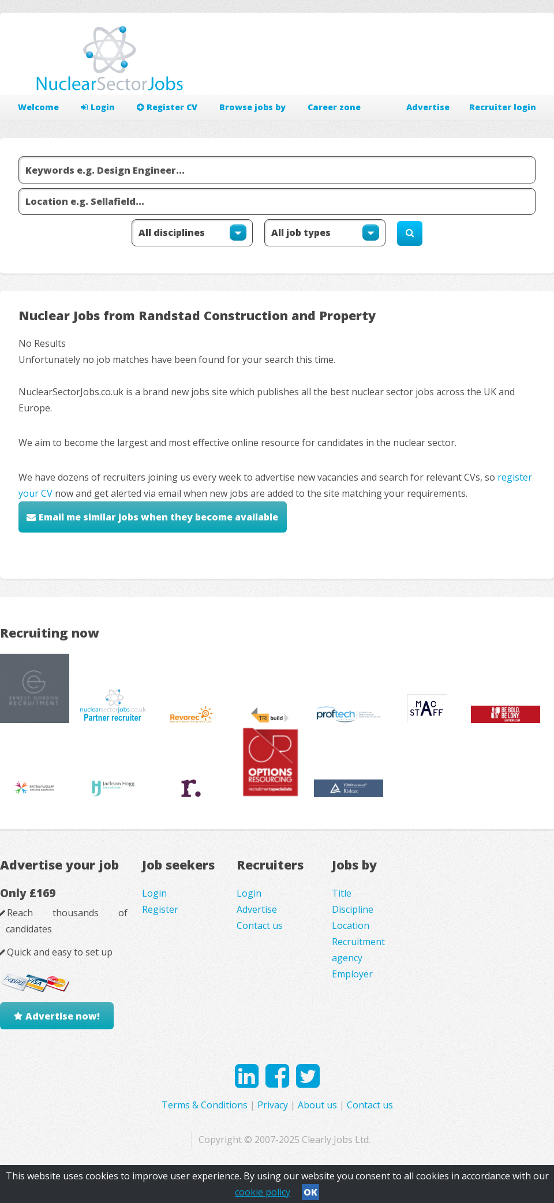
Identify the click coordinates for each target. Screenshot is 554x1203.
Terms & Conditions (205, 1105)
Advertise (428, 107)
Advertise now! (62, 1016)
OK (310, 1192)
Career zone (334, 107)
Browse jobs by (252, 107)
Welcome (38, 107)
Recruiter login (502, 107)
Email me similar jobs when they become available (158, 517)
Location (350, 925)
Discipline (352, 909)
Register (160, 909)
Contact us (260, 925)
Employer (352, 974)
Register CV (167, 107)
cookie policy (262, 1192)
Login (98, 107)
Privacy (272, 1105)
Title (341, 893)
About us (317, 1105)
